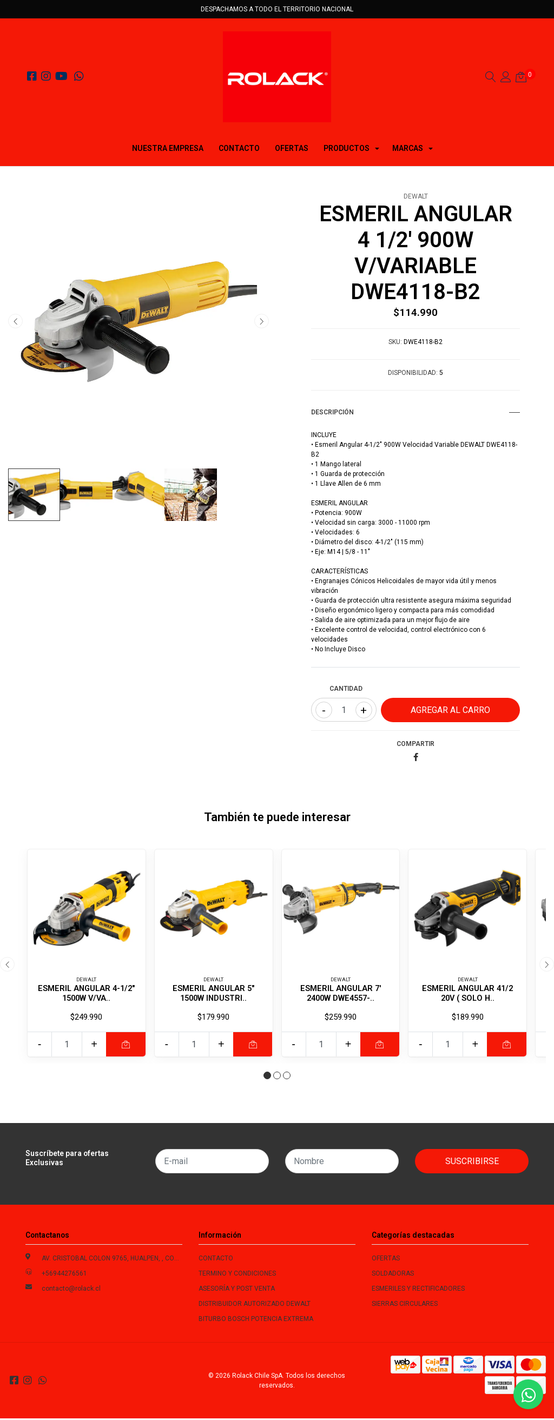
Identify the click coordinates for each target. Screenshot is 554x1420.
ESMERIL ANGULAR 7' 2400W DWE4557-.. (340, 993)
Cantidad (345, 688)
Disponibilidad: (413, 373)
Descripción (415, 412)
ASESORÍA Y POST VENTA (237, 1290)
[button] (267, 1077)
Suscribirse (472, 1163)
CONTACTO (239, 148)
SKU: (395, 342)
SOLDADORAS (393, 1275)
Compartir (415, 744)
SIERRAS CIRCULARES (405, 1305)
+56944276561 (64, 1275)
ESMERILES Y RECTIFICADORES (418, 1290)
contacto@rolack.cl (71, 1290)
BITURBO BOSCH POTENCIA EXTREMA (256, 1320)
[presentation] (15, 321)
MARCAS (407, 148)
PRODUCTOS (347, 148)
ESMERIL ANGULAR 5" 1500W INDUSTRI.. (214, 993)
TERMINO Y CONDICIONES (237, 1275)
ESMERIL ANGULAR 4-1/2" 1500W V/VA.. (86, 993)
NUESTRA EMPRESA (167, 148)
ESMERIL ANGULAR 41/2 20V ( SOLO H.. (467, 993)
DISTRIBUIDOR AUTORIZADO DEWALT (255, 1305)
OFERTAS (291, 148)
